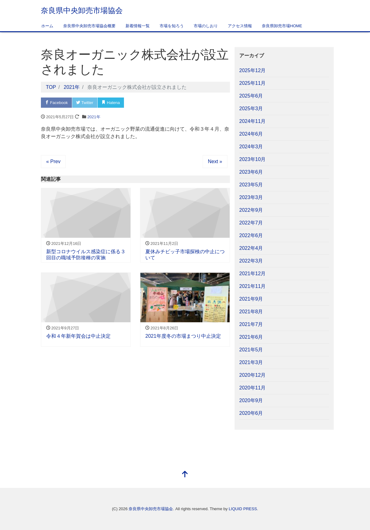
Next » (215, 161)
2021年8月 (251, 311)
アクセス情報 (240, 26)
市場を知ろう (172, 26)
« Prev (53, 161)
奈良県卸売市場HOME (282, 26)
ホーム (47, 26)
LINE (161, 102)
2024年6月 (251, 134)
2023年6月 (251, 172)
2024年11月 (252, 121)
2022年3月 (251, 260)
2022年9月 (251, 210)
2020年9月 (251, 400)
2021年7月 (251, 324)
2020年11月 (252, 387)
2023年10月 (252, 159)
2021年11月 (252, 286)
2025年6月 (251, 95)
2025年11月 (252, 83)
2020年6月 (251, 413)
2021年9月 (251, 299)
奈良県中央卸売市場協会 (82, 10)
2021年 (93, 117)
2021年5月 (251, 349)
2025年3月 (251, 108)
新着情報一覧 (138, 26)
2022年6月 (251, 235)
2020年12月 (252, 375)
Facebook (56, 102)
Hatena (111, 102)
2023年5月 (251, 184)
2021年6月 (251, 337)
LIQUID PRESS (243, 508)
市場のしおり (206, 26)
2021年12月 (252, 273)
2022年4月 (251, 248)
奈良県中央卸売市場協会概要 (89, 26)
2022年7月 (251, 222)
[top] (185, 475)
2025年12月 (252, 70)
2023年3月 (251, 197)
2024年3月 (251, 146)
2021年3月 (251, 362)
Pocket (137, 102)
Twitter (84, 102)
